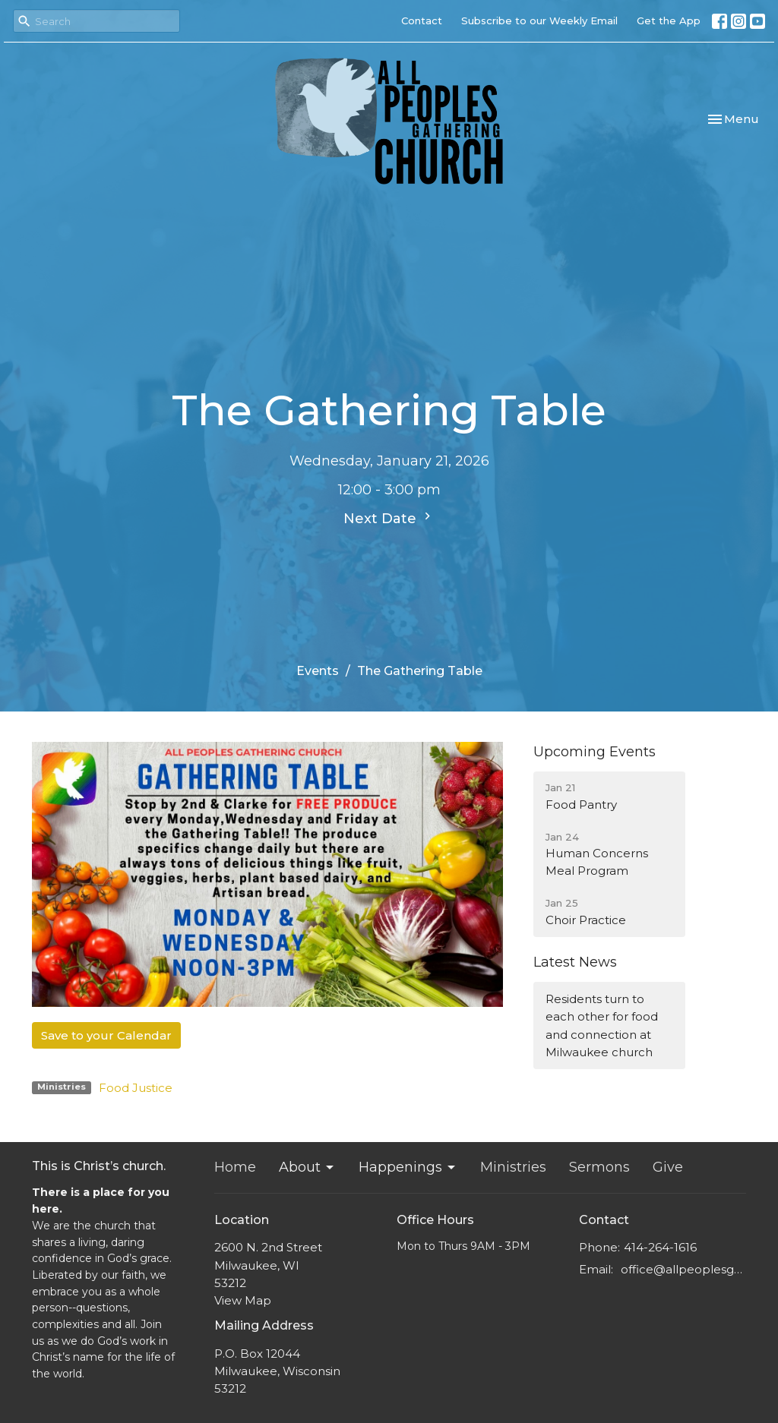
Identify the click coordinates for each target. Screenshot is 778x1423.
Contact (421, 20)
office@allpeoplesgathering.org (683, 1269)
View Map (242, 1300)
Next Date (389, 518)
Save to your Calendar (106, 1035)
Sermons (599, 1167)
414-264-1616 (660, 1247)
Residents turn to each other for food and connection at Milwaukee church (602, 1025)
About (307, 1167)
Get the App (669, 20)
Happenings (408, 1167)
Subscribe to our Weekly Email (539, 20)
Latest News (575, 962)
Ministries (513, 1167)
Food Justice (135, 1088)
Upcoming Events (594, 751)
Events (317, 671)
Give (668, 1167)
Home (235, 1167)
